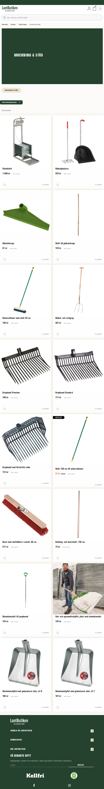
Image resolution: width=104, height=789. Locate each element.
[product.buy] (4, 184)
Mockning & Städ (11, 90)
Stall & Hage (22, 24)
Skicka (81, 765)
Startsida (5, 24)
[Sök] (52, 17)
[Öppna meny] (100, 8)
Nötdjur (13, 24)
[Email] (39, 765)
